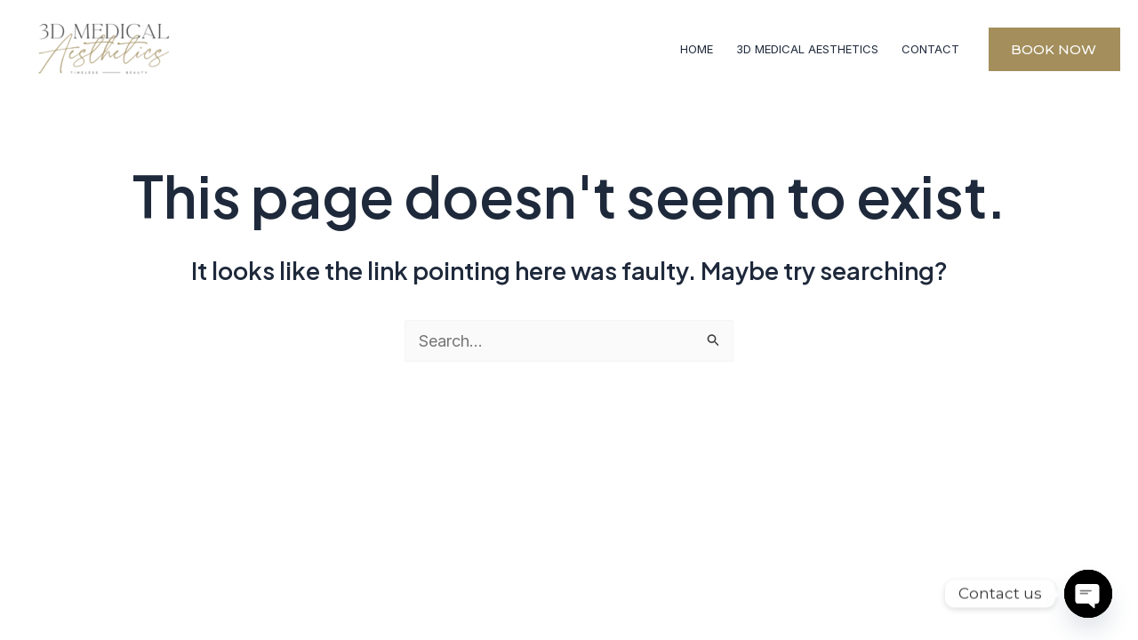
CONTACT (930, 49)
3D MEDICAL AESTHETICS (807, 49)
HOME (696, 49)
